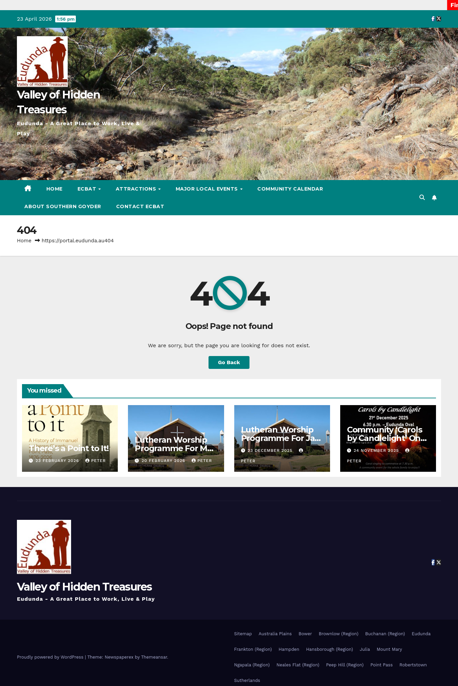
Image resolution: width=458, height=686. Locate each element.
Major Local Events (208, 189)
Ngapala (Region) (252, 664)
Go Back (229, 362)
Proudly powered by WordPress (51, 657)
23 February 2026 (58, 460)
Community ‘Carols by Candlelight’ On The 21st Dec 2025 (384, 438)
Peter (95, 460)
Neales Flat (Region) (298, 664)
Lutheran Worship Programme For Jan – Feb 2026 (280, 438)
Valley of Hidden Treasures (84, 586)
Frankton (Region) (253, 649)
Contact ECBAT (140, 206)
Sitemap (243, 633)
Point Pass (381, 664)
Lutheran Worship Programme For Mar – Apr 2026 (175, 448)
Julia (365, 649)
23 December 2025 (270, 450)
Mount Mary (389, 649)
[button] (422, 197)
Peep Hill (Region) (345, 664)
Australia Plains (275, 633)
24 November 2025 (377, 450)
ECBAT (88, 189)
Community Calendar (290, 189)
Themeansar (154, 657)
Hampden (289, 649)
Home (54, 189)
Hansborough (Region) (329, 649)
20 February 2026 (164, 460)
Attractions (137, 189)
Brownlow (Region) (338, 633)
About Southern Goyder (62, 206)
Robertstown (413, 664)
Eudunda (421, 633)
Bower (305, 633)
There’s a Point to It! (69, 448)
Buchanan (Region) (385, 633)
